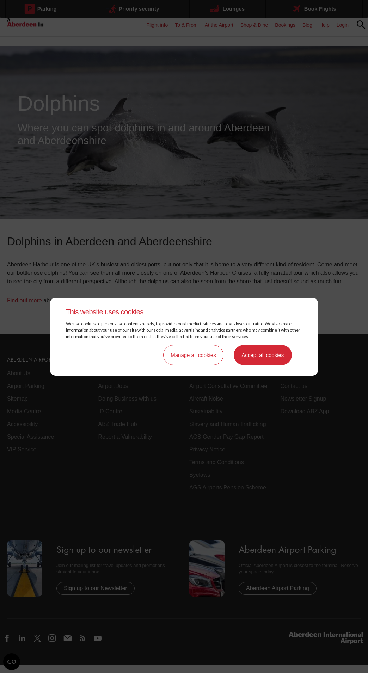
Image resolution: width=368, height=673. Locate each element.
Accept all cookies (262, 355)
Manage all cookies (193, 355)
